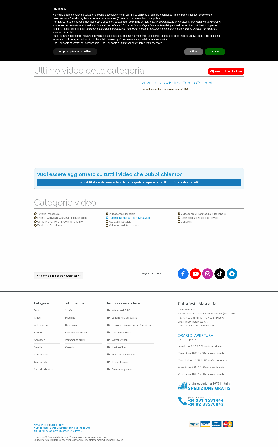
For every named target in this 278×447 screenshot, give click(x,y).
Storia (68, 310)
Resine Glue (116, 347)
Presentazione (117, 361)
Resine (38, 332)
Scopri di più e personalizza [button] (75, 51)
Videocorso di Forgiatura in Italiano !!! (204, 213)
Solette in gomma (119, 369)
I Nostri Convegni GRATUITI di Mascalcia (62, 217)
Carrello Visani (117, 339)
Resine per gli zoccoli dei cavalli (199, 217)
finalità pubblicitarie (73, 28)
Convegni (186, 221)
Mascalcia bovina (43, 369)
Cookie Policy (56, 424)
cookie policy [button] (152, 18)
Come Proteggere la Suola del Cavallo (60, 221)
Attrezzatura (41, 324)
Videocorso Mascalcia (122, 213)
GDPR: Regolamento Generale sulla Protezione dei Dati (62, 427)
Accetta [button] (215, 51)
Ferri (36, 310)
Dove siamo (71, 324)
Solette (38, 347)
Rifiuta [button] (193, 51)
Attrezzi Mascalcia (120, 221)
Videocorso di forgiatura (124, 225)
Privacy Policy (41, 424)
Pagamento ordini (75, 339)
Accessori (39, 339)
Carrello (69, 347)
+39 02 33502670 (214, 317)
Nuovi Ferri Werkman (121, 354)
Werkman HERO (118, 310)
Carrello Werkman (119, 332)
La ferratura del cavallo (122, 317)
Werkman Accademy (49, 225)
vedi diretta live (226, 71)
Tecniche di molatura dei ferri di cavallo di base (130, 324)
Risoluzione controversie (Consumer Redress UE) (59, 431)
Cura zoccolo (41, 354)
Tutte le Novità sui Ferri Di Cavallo (130, 217)
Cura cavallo (40, 361)
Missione (70, 317)
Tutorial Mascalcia (48, 213)
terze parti (108, 21)
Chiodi (37, 317)
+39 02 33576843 (193, 317)
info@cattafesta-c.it (196, 321)
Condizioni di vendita (76, 332)
